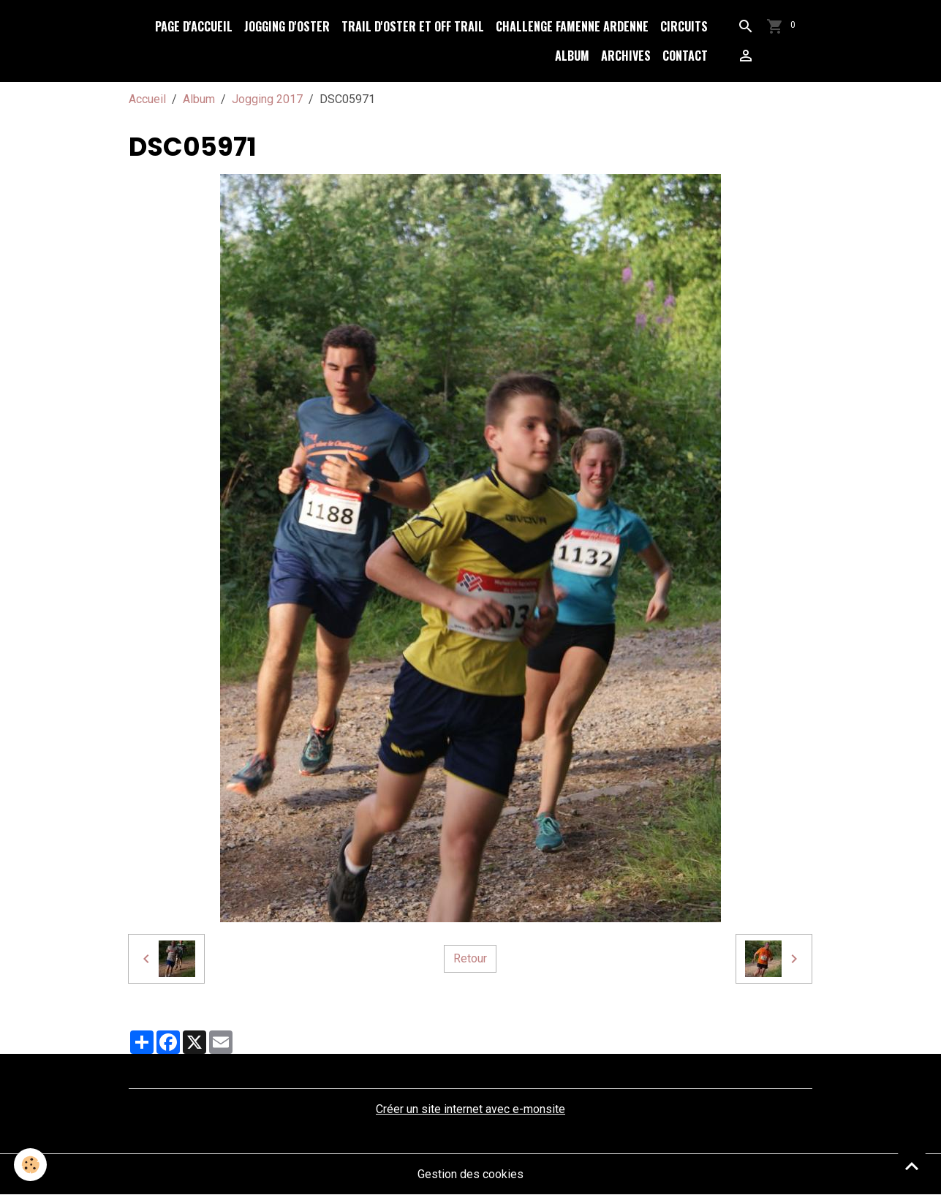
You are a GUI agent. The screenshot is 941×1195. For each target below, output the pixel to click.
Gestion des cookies (470, 1174)
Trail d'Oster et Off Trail (412, 26)
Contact (685, 55)
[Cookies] (31, 1164)
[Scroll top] (911, 1165)
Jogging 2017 (267, 99)
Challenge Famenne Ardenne (572, 26)
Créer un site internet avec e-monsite (470, 1109)
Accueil (147, 99)
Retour (470, 958)
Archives (626, 55)
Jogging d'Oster (287, 26)
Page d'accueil (194, 26)
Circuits (684, 26)
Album (572, 55)
